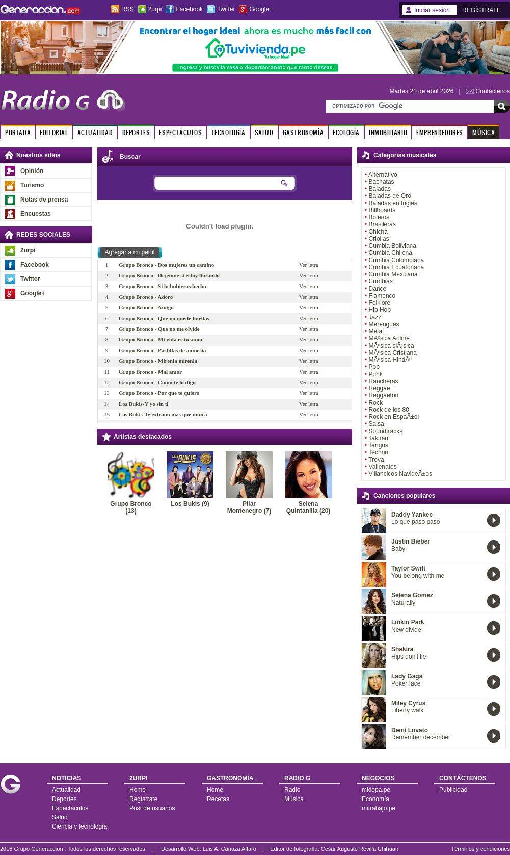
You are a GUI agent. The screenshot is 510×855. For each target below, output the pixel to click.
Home (137, 789)
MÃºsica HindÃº (390, 359)
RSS (127, 9)
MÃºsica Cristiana (393, 352)
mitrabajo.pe (378, 808)
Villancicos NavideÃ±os (400, 473)
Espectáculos (70, 808)
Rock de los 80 (389, 409)
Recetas (218, 799)
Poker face (405, 683)
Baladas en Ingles (393, 203)
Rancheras (383, 381)
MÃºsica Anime (389, 338)
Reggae (379, 388)
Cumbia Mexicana (393, 274)
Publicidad (453, 789)
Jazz (375, 317)
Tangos (378, 445)
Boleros (379, 217)
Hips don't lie (408, 656)
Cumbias (381, 281)
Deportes (64, 799)
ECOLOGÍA (346, 132)
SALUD (264, 132)
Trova (376, 459)
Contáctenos (493, 91)
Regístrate (143, 799)
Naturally (403, 602)
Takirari (378, 438)
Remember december (420, 737)
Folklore (380, 302)
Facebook (189, 9)
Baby (398, 548)
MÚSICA (483, 132)
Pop (374, 366)
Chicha (378, 231)
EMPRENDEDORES (439, 132)
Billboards (382, 210)
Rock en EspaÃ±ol (394, 416)
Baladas (380, 188)
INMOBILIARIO (388, 132)
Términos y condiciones (480, 849)
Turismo (32, 185)
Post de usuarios (152, 808)
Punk (376, 374)
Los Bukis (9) (190, 503)
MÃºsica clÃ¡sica (391, 345)
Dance (378, 288)
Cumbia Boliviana (392, 245)
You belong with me (417, 575)
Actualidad (66, 789)
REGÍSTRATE (481, 10)
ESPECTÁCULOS (180, 132)
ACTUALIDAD (95, 132)
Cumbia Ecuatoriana (396, 267)
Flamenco (382, 295)
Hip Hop (380, 310)
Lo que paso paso (415, 521)
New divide (406, 629)
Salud (60, 817)
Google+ (261, 9)
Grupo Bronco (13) (130, 507)
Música (294, 799)
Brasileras (382, 224)
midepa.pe (376, 789)
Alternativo (382, 174)
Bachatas (381, 181)
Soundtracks (386, 431)
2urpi (155, 9)
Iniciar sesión (432, 10)
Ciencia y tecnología (79, 826)
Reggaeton (384, 395)
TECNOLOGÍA (228, 132)
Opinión (31, 171)
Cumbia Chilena (390, 252)
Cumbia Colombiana (396, 260)
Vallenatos (383, 466)
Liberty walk (407, 710)
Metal (376, 331)
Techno (378, 452)
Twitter (226, 9)
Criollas (379, 238)
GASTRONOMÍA (303, 132)
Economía (375, 799)
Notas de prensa (44, 199)
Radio (292, 789)
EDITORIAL (54, 132)
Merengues (384, 324)
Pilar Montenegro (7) (249, 507)
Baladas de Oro (390, 196)
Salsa (376, 424)
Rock (376, 402)
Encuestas (35, 213)
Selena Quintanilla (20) (308, 507)
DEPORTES (136, 132)
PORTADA (18, 132)
